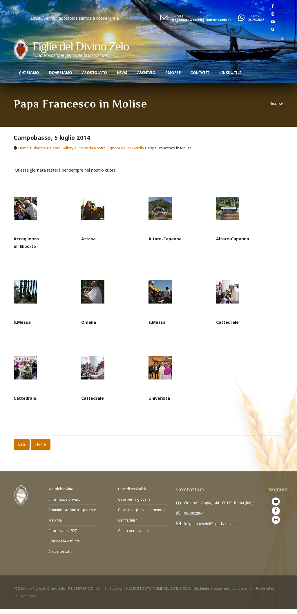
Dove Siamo (60, 72)
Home (23, 148)
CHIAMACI (254, 16)
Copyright (117, 593)
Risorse (173, 72)
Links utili (230, 72)
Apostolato (94, 72)
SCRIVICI (177, 16)
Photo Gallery (61, 148)
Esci (21, 444)
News (122, 72)
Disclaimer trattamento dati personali (224, 593)
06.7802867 (255, 19)
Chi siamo (29, 72)
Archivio (146, 72)
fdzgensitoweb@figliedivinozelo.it (201, 19)
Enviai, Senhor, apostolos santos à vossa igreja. (98, 18)
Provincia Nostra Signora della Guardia (110, 148)
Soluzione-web (25, 601)
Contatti (199, 72)
